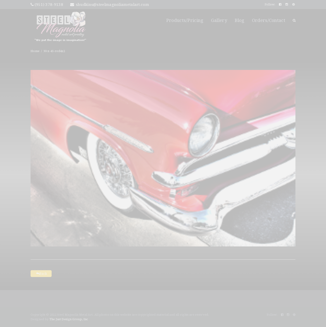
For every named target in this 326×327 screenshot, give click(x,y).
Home (35, 51)
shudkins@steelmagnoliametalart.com (109, 4)
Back (41, 273)
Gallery (219, 20)
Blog (239, 20)
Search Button (294, 20)
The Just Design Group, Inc (68, 319)
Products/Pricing (185, 20)
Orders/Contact (268, 20)
